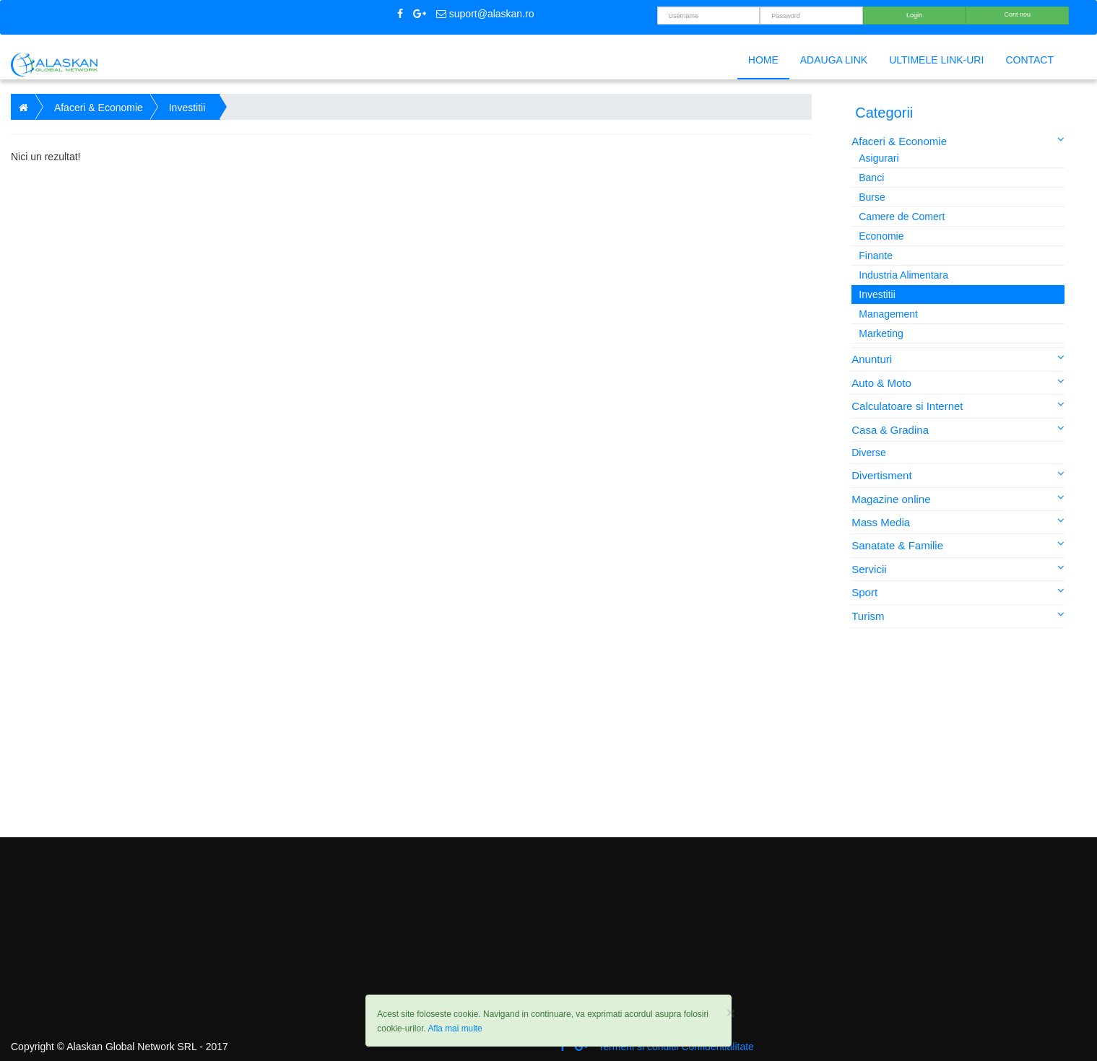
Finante (876, 255)
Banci (871, 177)
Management (888, 314)
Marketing (881, 333)
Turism (958, 615)
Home (763, 60)
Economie (881, 236)
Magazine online (958, 498)
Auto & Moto (958, 382)
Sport (958, 591)
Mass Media (958, 521)
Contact (1029, 60)
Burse (872, 197)
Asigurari (878, 158)
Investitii (877, 294)
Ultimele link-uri (936, 60)
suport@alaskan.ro (485, 13)
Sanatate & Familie (958, 544)
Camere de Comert (902, 216)
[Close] (730, 1012)
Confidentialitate (717, 1046)
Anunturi (958, 358)
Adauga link (833, 60)
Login (914, 15)
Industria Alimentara (903, 275)
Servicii (958, 568)
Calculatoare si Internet (958, 405)
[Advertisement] (959, 732)
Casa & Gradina (958, 429)
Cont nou (1017, 14)
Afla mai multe (455, 1028)
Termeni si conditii (638, 1046)
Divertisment (958, 474)
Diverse (868, 452)
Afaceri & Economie (958, 140)
